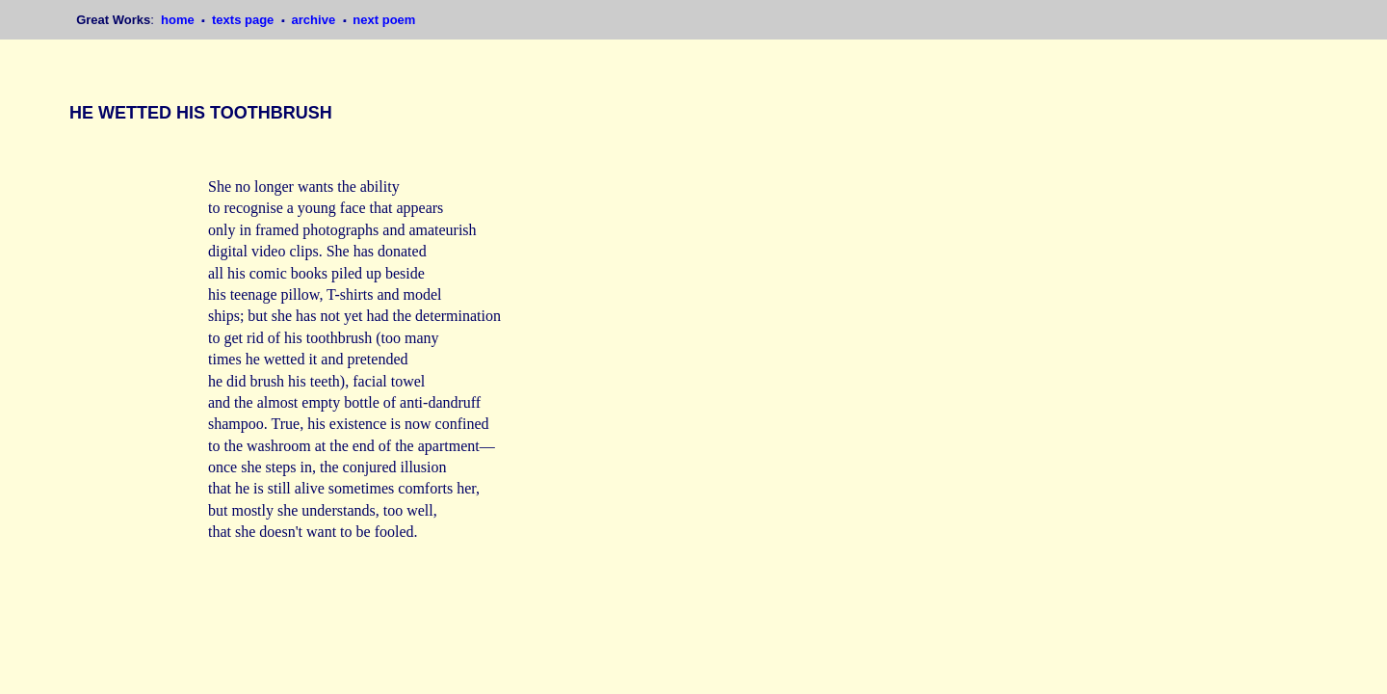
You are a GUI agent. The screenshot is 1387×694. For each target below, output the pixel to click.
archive (315, 20)
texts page (244, 20)
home (179, 20)
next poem (384, 20)
